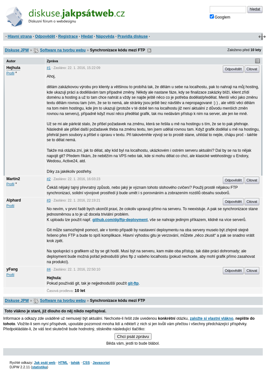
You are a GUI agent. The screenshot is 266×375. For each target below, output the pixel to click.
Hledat (87, 36)
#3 (49, 200)
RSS (149, 50)
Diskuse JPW (17, 50)
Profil (10, 73)
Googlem (220, 16)
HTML (63, 362)
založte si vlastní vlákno (211, 318)
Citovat (251, 69)
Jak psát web (44, 362)
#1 (49, 68)
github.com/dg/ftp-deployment (120, 220)
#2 (49, 179)
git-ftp (133, 283)
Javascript (101, 362)
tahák (75, 362)
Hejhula (13, 67)
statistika (39, 367)
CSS (86, 362)
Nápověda (105, 36)
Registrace (68, 36)
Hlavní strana (20, 36)
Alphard (13, 200)
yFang (12, 269)
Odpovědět (45, 36)
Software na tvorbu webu (63, 50)
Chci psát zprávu (133, 336)
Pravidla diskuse (133, 36)
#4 (49, 269)
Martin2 (13, 179)
